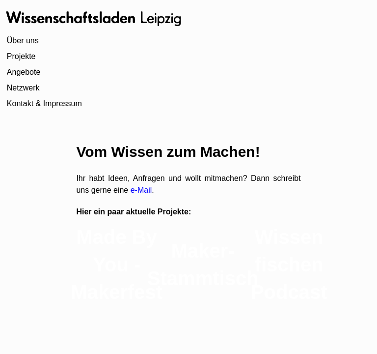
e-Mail (140, 190)
